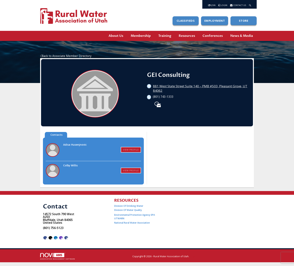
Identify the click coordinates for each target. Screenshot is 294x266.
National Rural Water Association (132, 222)
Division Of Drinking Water (129, 205)
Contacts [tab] (56, 134)
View (131, 149)
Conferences (212, 36)
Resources (187, 36)
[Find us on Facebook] (45, 238)
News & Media (241, 36)
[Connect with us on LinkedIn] (55, 238)
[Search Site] (250, 4)
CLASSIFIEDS (186, 20)
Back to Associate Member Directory (66, 56)
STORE (243, 20)
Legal (193, 256)
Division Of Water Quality (128, 210)
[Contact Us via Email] (66, 238)
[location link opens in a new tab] (200, 88)
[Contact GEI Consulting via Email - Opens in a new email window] (156, 104)
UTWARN (119, 218)
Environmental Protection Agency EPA (134, 214)
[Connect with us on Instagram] (61, 238)
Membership (141, 36)
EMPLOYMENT (214, 20)
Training (164, 36)
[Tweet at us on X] (50, 238)
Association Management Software (57, 256)
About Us (116, 36)
